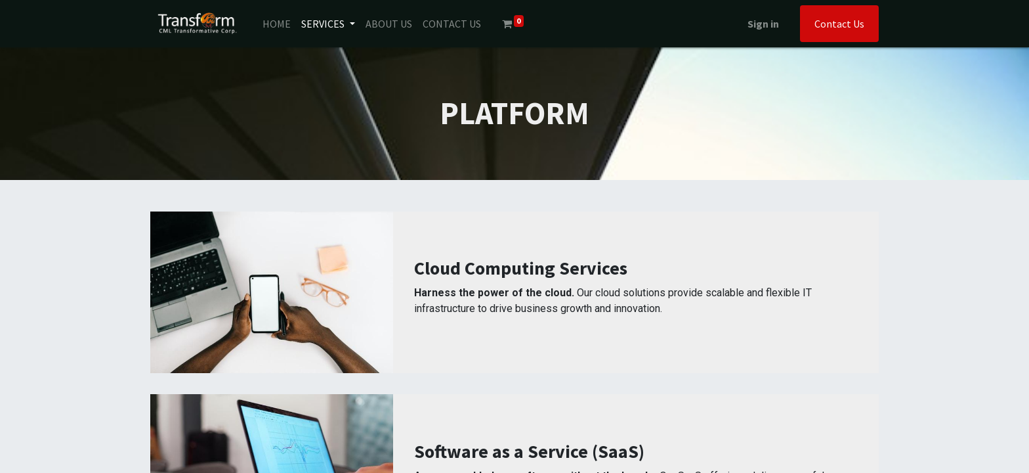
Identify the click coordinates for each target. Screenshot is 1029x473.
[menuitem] (276, 24)
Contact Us (839, 23)
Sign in (763, 23)
